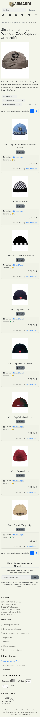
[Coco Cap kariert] (20, 202)
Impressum (6, 637)
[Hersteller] (9, 96)
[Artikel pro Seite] (12, 104)
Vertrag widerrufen (10, 661)
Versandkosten (31, 172)
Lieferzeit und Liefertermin (13, 650)
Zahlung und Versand (10, 625)
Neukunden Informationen (13, 665)
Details (20, 156)
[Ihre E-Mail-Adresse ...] (16, 581)
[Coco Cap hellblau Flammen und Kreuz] (20, 146)
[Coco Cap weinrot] (20, 471)
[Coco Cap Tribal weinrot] (20, 417)
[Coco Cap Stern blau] (20, 309)
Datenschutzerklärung (11, 629)
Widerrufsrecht (8, 646)
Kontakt (5, 642)
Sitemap (5, 670)
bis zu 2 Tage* (18, 161)
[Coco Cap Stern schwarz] (20, 363)
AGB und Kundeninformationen (15, 633)
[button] (35, 15)
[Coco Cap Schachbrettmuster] (20, 256)
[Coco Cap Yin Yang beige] (20, 525)
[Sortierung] (13, 100)
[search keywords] (14, 10)
